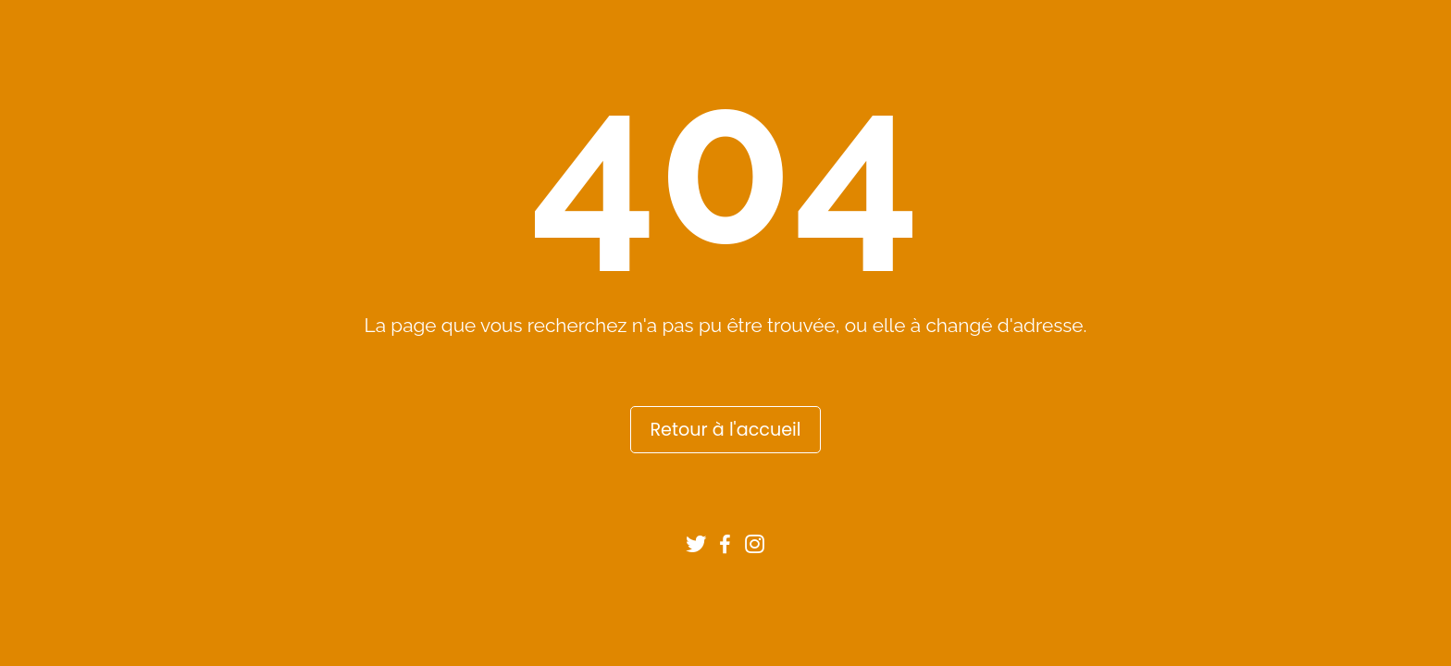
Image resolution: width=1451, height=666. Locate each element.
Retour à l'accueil (725, 429)
